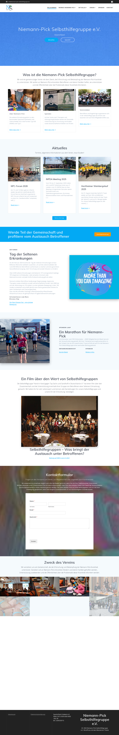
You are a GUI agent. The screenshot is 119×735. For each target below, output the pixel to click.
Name (32, 501)
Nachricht (33, 517)
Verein (92, 7)
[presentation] (43, 536)
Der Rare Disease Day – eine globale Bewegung (21, 303)
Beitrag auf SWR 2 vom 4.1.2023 (59, 458)
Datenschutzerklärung (38, 714)
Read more (14, 205)
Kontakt (110, 7)
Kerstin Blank (63, 352)
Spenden (101, 7)
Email (32, 510)
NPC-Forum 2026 (19, 186)
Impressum (11, 714)
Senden (33, 541)
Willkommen (51, 7)
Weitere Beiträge (59, 218)
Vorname (32, 506)
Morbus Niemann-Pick (67, 7)
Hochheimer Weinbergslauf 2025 (94, 187)
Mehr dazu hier (14, 130)
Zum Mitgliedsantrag (103, 234)
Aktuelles (82, 7)
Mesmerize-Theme (103, 730)
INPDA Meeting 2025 (56, 179)
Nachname (51, 506)
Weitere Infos (90, 352)
